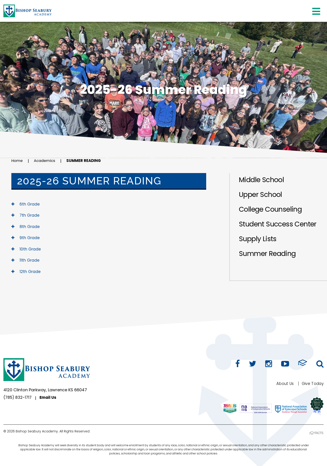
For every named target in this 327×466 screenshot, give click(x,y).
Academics (46, 161)
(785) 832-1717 (18, 398)
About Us (282, 383)
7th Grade (25, 215)
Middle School (261, 180)
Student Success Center (278, 224)
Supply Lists (258, 239)
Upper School (260, 194)
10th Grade (26, 249)
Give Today (312, 383)
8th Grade (25, 226)
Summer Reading (87, 161)
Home (17, 161)
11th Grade (25, 260)
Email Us (50, 398)
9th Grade (25, 237)
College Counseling (270, 209)
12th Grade (26, 271)
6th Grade (25, 204)
